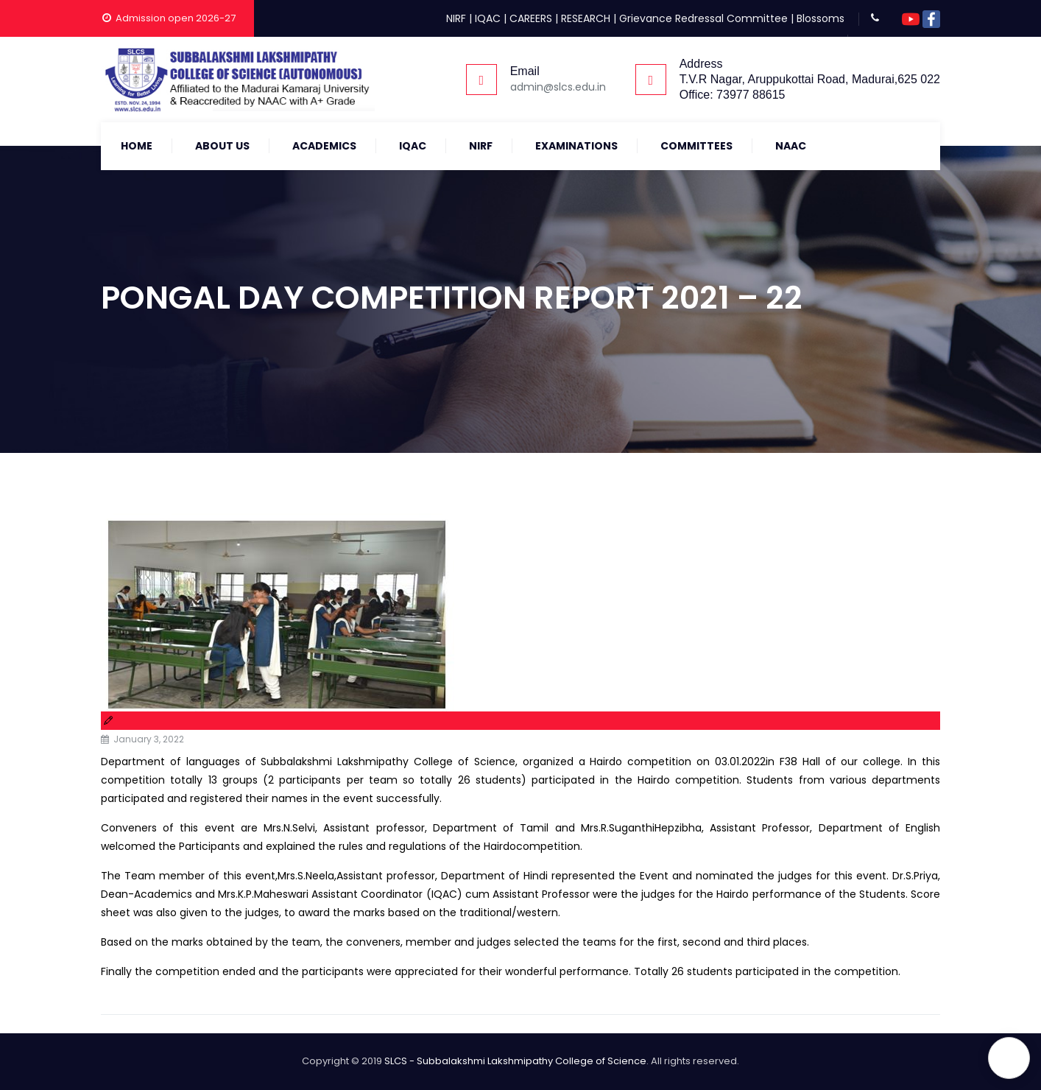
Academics (324, 145)
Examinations (576, 145)
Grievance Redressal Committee (703, 18)
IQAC (488, 18)
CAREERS (530, 18)
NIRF (456, 18)
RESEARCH (585, 18)
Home (136, 145)
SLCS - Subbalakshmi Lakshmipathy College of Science (515, 1061)
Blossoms (820, 18)
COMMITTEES (696, 145)
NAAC (790, 145)
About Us (222, 145)
